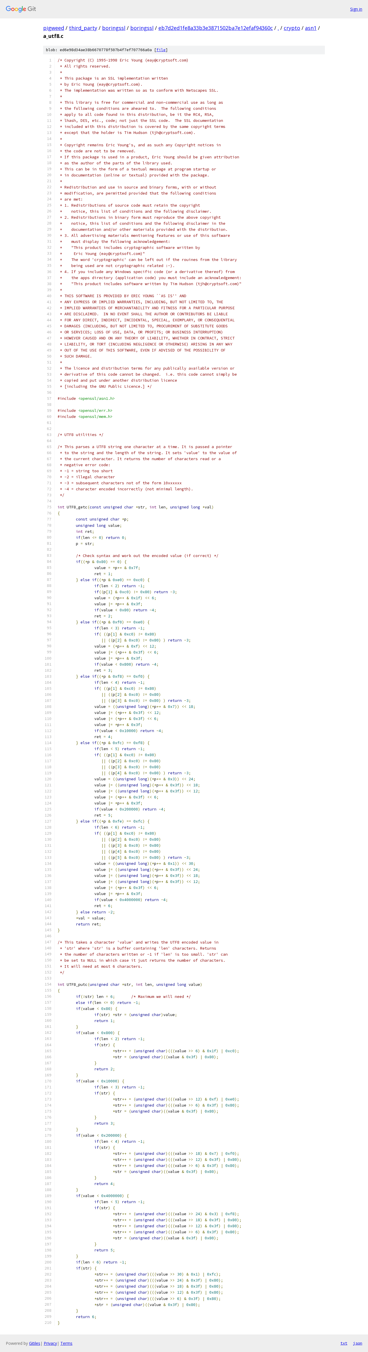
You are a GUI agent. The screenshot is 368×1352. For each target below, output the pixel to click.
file (161, 49)
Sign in (356, 9)
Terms (66, 1343)
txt (343, 1343)
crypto (292, 27)
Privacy (50, 1343)
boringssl (113, 27)
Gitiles (34, 1343)
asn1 (311, 27)
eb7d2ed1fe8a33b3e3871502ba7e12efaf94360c (215, 27)
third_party (83, 27)
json (357, 1343)
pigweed (53, 27)
